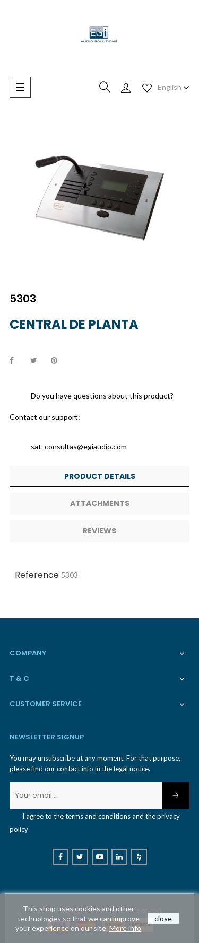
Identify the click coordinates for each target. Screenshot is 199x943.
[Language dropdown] (173, 87)
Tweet (38, 361)
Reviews (99, 530)
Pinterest (59, 361)
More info (125, 927)
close (163, 918)
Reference (37, 575)
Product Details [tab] (99, 476)
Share (17, 361)
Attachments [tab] (99, 503)
